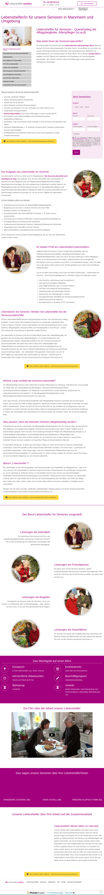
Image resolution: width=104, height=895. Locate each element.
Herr (81, 107)
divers (87, 107)
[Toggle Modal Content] (87, 4)
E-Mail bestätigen (92, 126)
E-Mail (75, 124)
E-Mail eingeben (77, 126)
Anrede (76, 103)
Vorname (75, 116)
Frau (76, 107)
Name (75, 113)
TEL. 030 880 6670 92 (51, 2)
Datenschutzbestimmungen (80, 138)
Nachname (90, 116)
